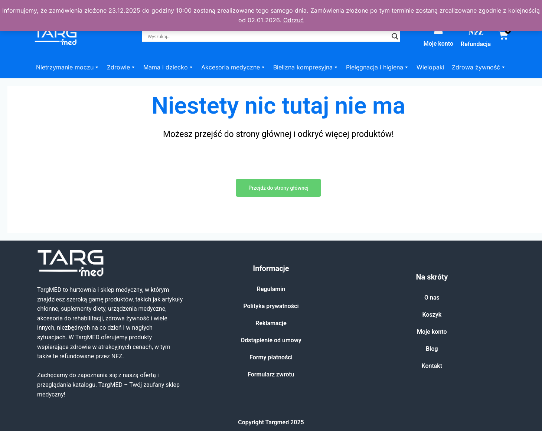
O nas (432, 297)
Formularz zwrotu (271, 374)
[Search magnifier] (395, 36)
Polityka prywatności (270, 306)
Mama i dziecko (168, 67)
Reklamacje (271, 323)
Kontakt (431, 365)
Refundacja (476, 44)
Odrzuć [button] (293, 20)
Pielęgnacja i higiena (377, 67)
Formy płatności (271, 357)
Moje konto (438, 43)
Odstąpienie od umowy (271, 340)
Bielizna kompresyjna (306, 67)
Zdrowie (121, 67)
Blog (432, 348)
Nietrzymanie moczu (67, 67)
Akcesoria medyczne (233, 67)
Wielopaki (430, 67)
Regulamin (271, 289)
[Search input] (268, 36)
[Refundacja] (475, 32)
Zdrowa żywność (479, 67)
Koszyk (431, 314)
